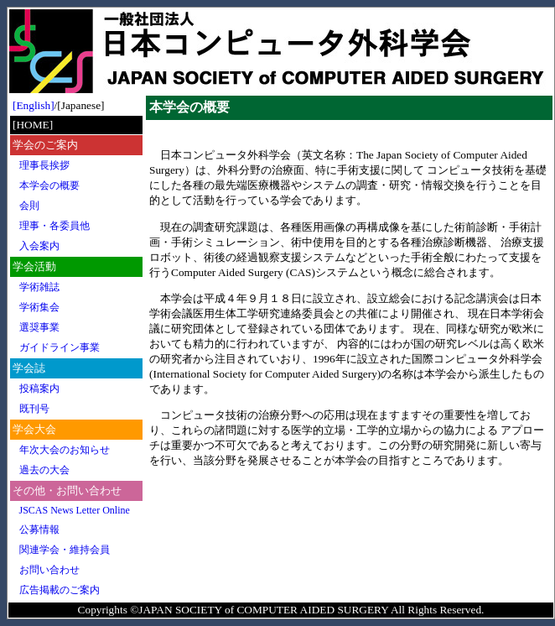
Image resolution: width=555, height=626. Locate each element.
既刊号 (34, 409)
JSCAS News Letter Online (74, 510)
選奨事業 (39, 327)
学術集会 (39, 307)
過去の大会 (44, 470)
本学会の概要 (49, 185)
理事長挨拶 (44, 165)
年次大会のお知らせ (64, 450)
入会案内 (39, 246)
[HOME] (33, 124)
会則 (29, 205)
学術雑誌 (39, 287)
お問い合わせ (49, 570)
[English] (33, 105)
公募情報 (39, 529)
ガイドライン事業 (59, 347)
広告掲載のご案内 (59, 590)
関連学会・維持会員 (64, 550)
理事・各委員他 (54, 226)
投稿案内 (39, 388)
